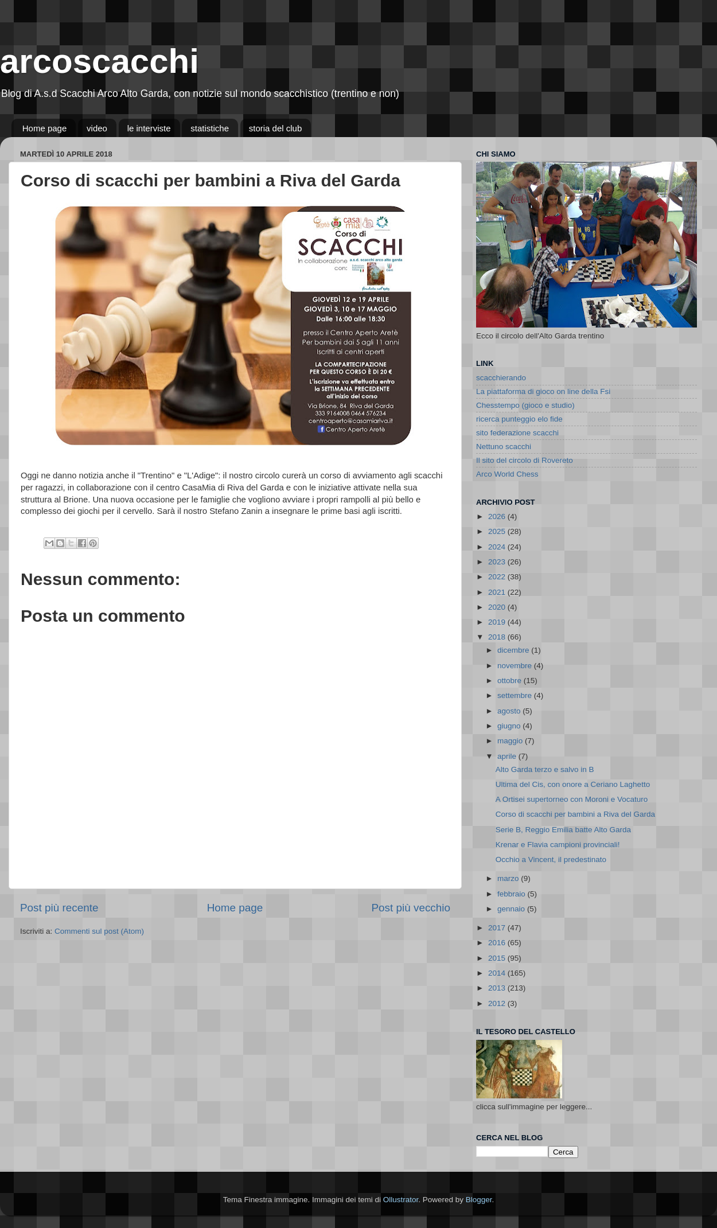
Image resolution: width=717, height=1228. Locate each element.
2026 (498, 516)
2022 (498, 576)
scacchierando (501, 377)
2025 (498, 531)
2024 (498, 547)
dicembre (514, 650)
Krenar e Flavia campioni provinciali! (558, 844)
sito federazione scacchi (517, 432)
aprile (508, 756)
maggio (511, 740)
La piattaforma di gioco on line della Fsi (543, 391)
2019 (498, 622)
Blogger (479, 1199)
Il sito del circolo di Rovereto (524, 460)
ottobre (510, 680)
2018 (498, 637)
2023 (498, 562)
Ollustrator (401, 1199)
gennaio (512, 909)
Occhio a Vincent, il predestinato (551, 859)
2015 (498, 958)
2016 (498, 942)
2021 (498, 592)
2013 (498, 988)
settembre (515, 695)
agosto (510, 711)
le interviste (149, 128)
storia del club (275, 128)
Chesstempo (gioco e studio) (525, 405)
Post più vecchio (410, 908)
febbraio (512, 894)
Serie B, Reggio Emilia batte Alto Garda (563, 829)
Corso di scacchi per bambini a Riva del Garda (575, 814)
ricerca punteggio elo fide (519, 419)
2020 (498, 607)
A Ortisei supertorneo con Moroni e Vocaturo (572, 799)
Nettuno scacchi (503, 446)
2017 (498, 927)
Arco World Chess (507, 474)
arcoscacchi (99, 61)
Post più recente (59, 908)
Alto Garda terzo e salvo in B (545, 769)
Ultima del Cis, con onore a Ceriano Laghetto (573, 784)
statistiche (209, 128)
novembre (515, 665)
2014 (498, 973)
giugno (510, 726)
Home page (44, 128)
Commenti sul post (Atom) (99, 931)
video (97, 128)
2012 (498, 1003)
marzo (509, 878)
